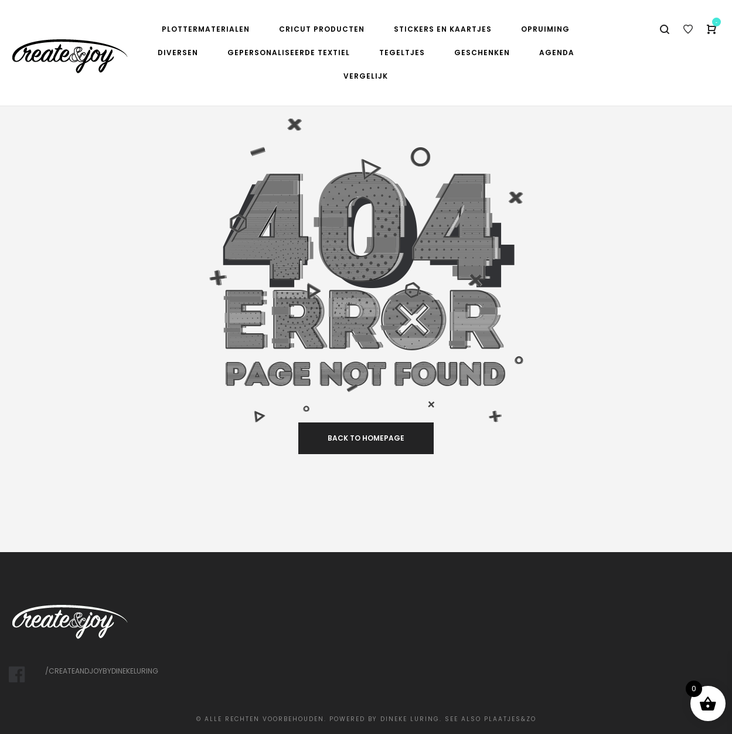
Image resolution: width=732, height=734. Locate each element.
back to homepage (366, 438)
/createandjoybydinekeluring (101, 671)
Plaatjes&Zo (510, 719)
